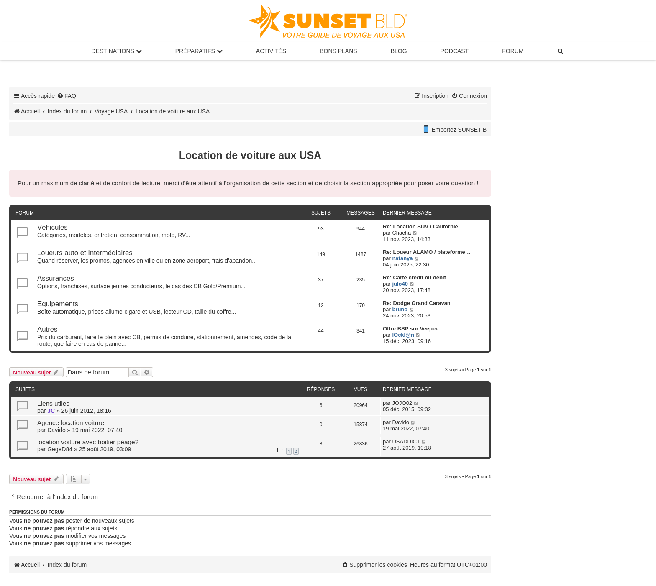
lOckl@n (403, 335)
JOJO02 (402, 403)
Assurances (55, 278)
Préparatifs (199, 51)
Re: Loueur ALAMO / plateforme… (427, 252)
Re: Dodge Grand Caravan (417, 303)
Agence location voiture (70, 422)
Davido (56, 430)
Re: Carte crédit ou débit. (415, 277)
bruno (399, 309)
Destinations (116, 51)
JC (51, 410)
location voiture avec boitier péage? (87, 441)
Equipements (57, 304)
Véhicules (52, 227)
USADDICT (406, 441)
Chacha (401, 233)
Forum (512, 51)
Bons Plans (338, 51)
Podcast (455, 51)
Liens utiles (53, 403)
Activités (271, 51)
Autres (47, 329)
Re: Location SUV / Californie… (423, 226)
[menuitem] (561, 51)
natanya (402, 258)
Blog (399, 51)
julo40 (400, 284)
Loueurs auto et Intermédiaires (85, 253)
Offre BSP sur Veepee (410, 328)
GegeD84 (59, 449)
